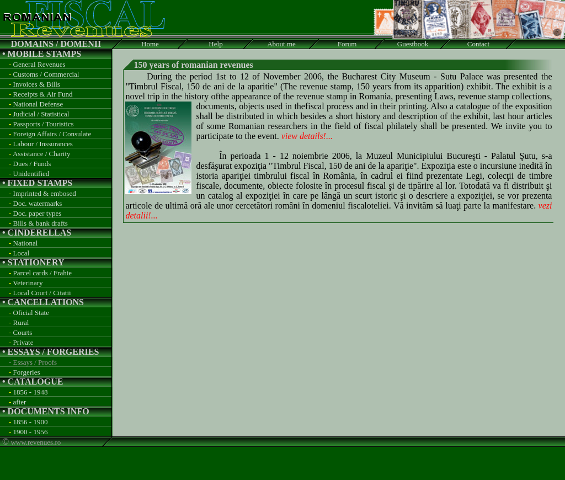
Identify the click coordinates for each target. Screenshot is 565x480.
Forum (347, 44)
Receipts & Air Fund (43, 94)
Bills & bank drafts (40, 223)
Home (150, 44)
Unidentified (31, 173)
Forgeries (26, 372)
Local (21, 253)
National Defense (38, 104)
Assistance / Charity (42, 154)
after (19, 402)
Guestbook (412, 44)
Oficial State (31, 312)
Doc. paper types (37, 213)
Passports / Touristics (43, 124)
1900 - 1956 (30, 432)
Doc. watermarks (37, 203)
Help (215, 44)
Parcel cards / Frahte (42, 273)
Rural (21, 322)
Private (23, 342)
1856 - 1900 (30, 422)
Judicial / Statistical (41, 114)
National (25, 243)
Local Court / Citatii (42, 293)
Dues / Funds (32, 163)
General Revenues (39, 64)
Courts (23, 332)
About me (281, 44)
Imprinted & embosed (44, 193)
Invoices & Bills (36, 84)
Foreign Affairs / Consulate (52, 134)
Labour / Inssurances (43, 144)
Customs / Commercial (46, 74)
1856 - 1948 (30, 392)
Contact (478, 44)
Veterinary (27, 283)
